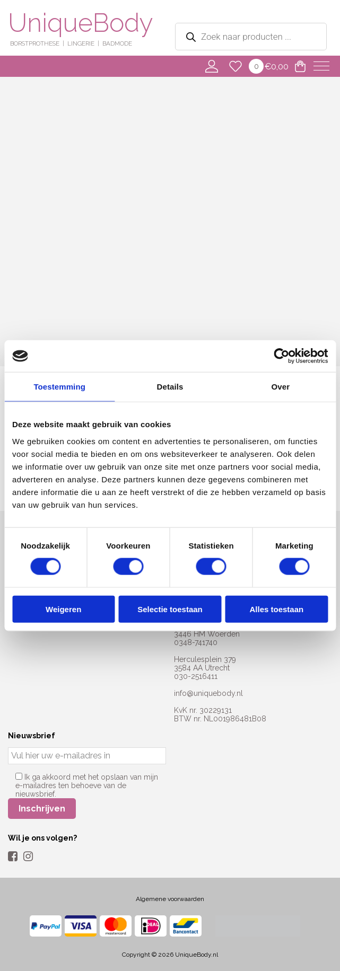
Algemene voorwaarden (170, 899)
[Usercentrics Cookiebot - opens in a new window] (281, 356)
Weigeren (63, 608)
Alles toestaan (276, 608)
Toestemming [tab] (59, 386)
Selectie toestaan (170, 608)
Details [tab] (170, 386)
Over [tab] (281, 386)
